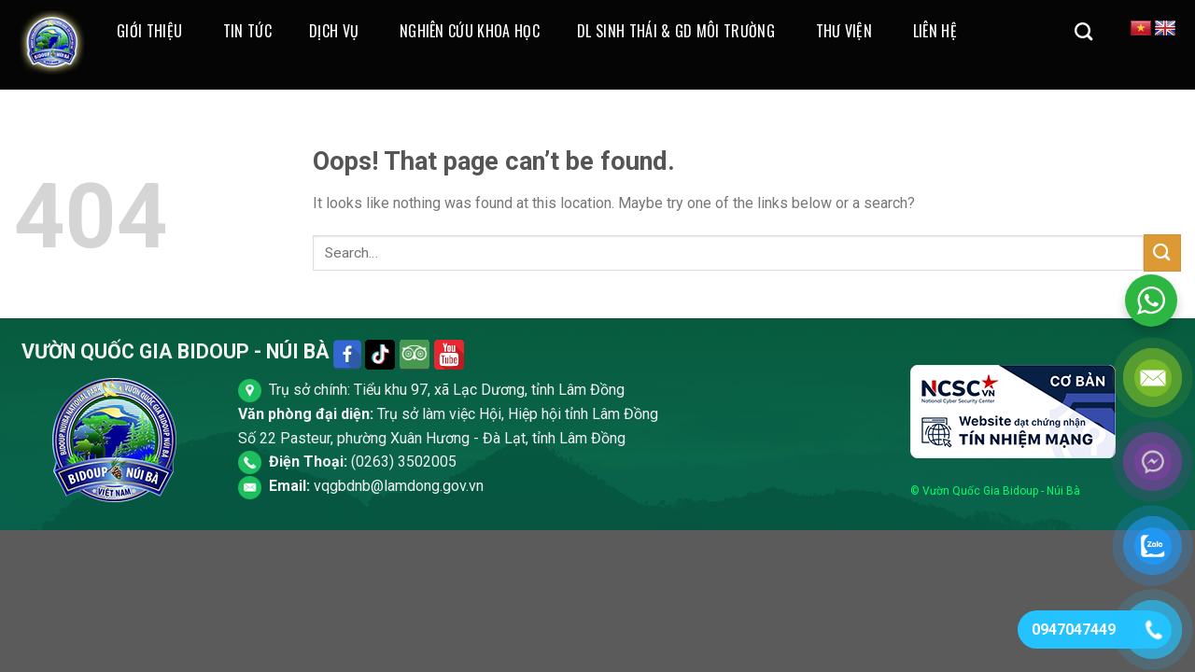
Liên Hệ (935, 31)
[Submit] (1162, 252)
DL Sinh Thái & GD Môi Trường (676, 31)
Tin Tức (247, 31)
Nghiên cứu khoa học (470, 31)
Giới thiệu (149, 31)
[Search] (1083, 31)
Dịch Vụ (333, 31)
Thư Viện (844, 31)
